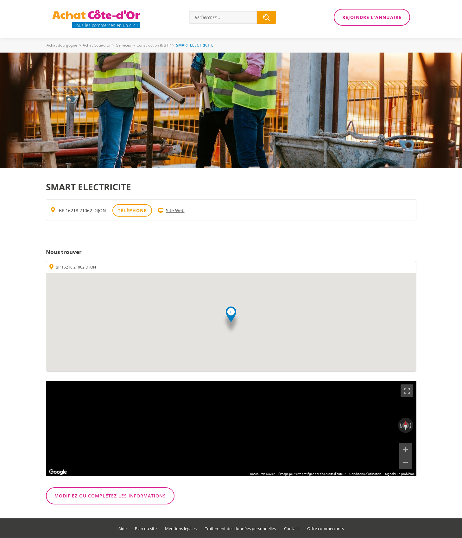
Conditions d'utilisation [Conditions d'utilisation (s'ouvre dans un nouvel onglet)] (365, 474)
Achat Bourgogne (62, 45)
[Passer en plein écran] (407, 390)
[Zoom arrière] (405, 462)
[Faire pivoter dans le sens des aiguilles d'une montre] (411, 425)
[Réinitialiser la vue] (405, 425)
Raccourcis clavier (262, 474)
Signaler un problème (400, 474)
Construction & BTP (153, 45)
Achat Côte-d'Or (97, 45)
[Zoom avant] (405, 449)
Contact (291, 528)
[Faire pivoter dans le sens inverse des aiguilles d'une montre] (400, 425)
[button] (231, 320)
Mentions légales (181, 528)
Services (123, 45)
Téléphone (132, 210)
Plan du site (146, 528)
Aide (122, 528)
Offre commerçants (325, 528)
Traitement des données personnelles (240, 528)
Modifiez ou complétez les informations (110, 496)
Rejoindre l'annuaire (372, 17)
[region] (231, 428)
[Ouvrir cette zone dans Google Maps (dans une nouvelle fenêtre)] (57, 472)
